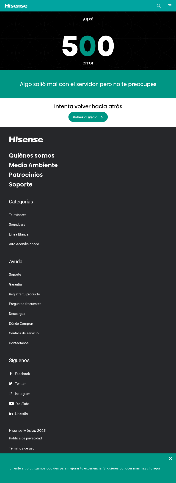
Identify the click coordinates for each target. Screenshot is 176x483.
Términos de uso (22, 448)
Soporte (21, 184)
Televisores (18, 215)
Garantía (15, 284)
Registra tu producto (24, 294)
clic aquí (153, 468)
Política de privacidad (25, 438)
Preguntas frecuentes (25, 304)
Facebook (19, 374)
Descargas (17, 314)
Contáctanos (19, 343)
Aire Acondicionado (24, 244)
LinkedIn (18, 414)
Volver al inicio (88, 117)
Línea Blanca (18, 234)
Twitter (17, 384)
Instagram (19, 394)
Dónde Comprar (21, 324)
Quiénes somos (32, 155)
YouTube (19, 404)
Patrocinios (26, 175)
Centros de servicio (24, 333)
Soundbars (17, 224)
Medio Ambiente (33, 165)
